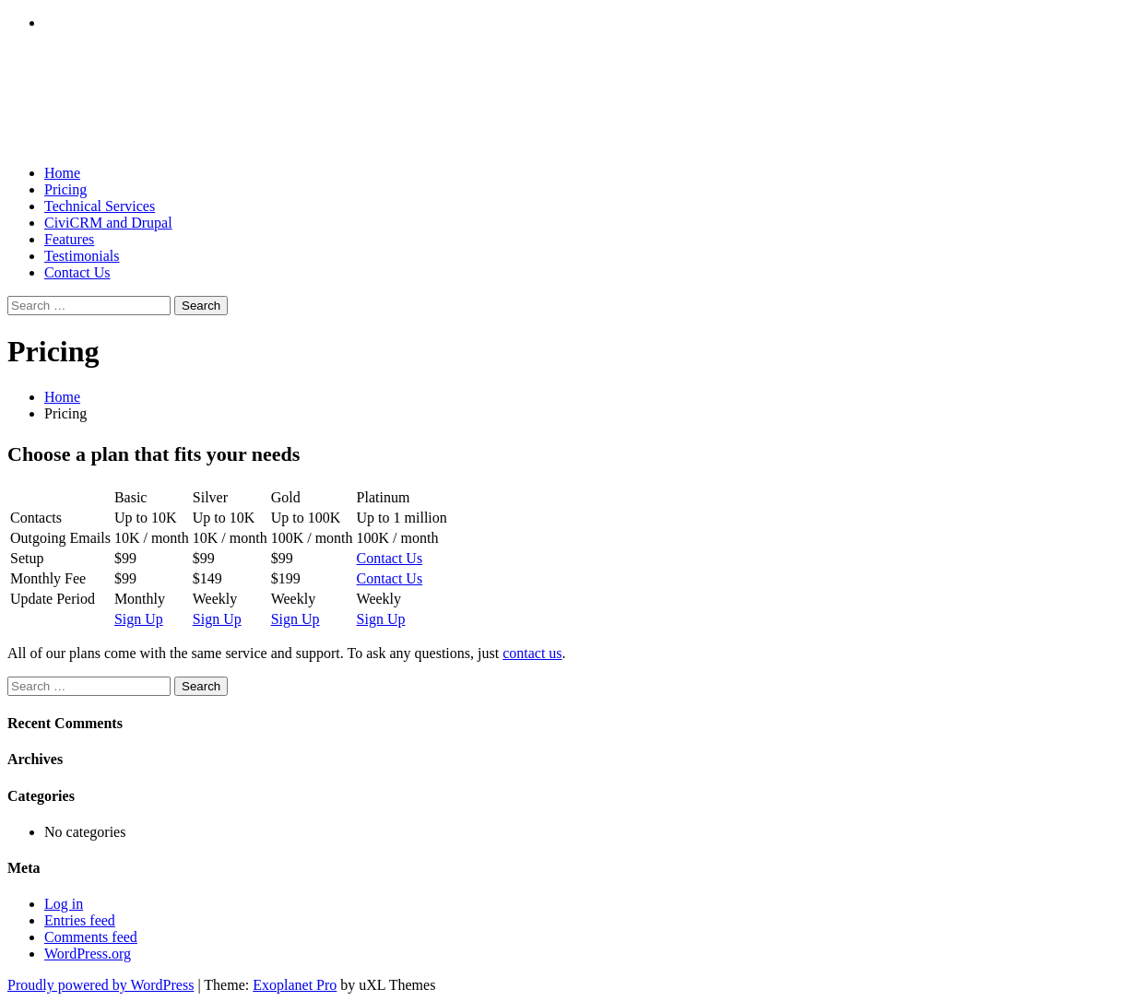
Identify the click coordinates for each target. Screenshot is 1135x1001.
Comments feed (90, 937)
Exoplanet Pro (295, 985)
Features (69, 239)
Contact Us (77, 272)
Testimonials (82, 256)
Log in (63, 904)
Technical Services (99, 206)
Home (62, 173)
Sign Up (138, 619)
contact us (532, 653)
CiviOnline (101, 98)
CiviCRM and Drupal (108, 222)
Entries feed (79, 920)
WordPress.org (87, 953)
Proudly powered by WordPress (100, 985)
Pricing (65, 189)
